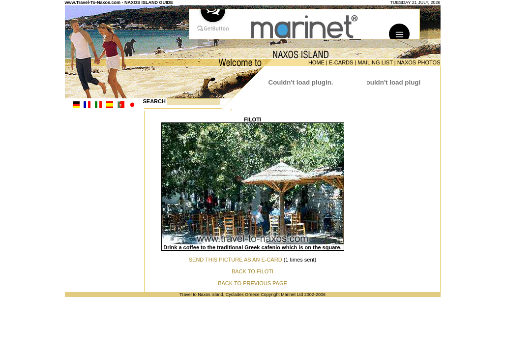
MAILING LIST (374, 62)
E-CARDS (341, 62)
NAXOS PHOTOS (419, 62)
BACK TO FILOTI (252, 271)
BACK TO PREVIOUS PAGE (252, 283)
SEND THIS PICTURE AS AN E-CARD (235, 260)
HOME (316, 62)
